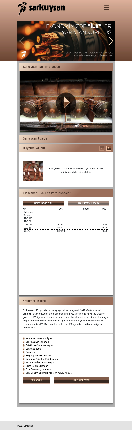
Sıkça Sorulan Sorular (37, 366)
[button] (110, 41)
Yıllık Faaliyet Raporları (37, 342)
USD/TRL (28, 228)
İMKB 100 (28, 218)
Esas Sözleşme (33, 348)
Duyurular (31, 352)
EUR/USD (28, 225)
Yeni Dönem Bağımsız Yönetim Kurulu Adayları (49, 373)
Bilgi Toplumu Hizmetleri (38, 355)
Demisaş (27, 215)
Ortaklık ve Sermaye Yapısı (39, 345)
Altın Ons (27, 231)
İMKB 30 (27, 221)
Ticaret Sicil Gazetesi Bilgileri (40, 362)
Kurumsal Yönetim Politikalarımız (43, 359)
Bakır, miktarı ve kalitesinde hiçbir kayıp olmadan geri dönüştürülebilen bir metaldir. (76, 170)
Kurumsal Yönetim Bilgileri (39, 338)
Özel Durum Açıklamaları (38, 369)
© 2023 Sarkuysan (25, 426)
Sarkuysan (28, 212)
